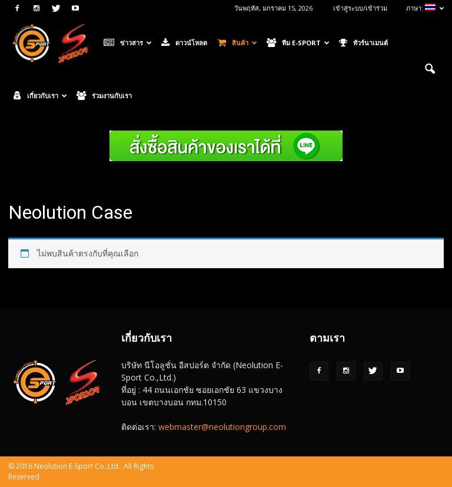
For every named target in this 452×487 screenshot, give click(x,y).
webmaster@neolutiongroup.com (222, 426)
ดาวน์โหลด (184, 43)
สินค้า (237, 43)
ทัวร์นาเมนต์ (363, 43)
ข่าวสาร (128, 43)
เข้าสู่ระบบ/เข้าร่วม (360, 8)
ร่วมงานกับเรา (104, 96)
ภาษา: (425, 8)
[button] (430, 69)
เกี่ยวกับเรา (40, 96)
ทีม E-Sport (298, 43)
